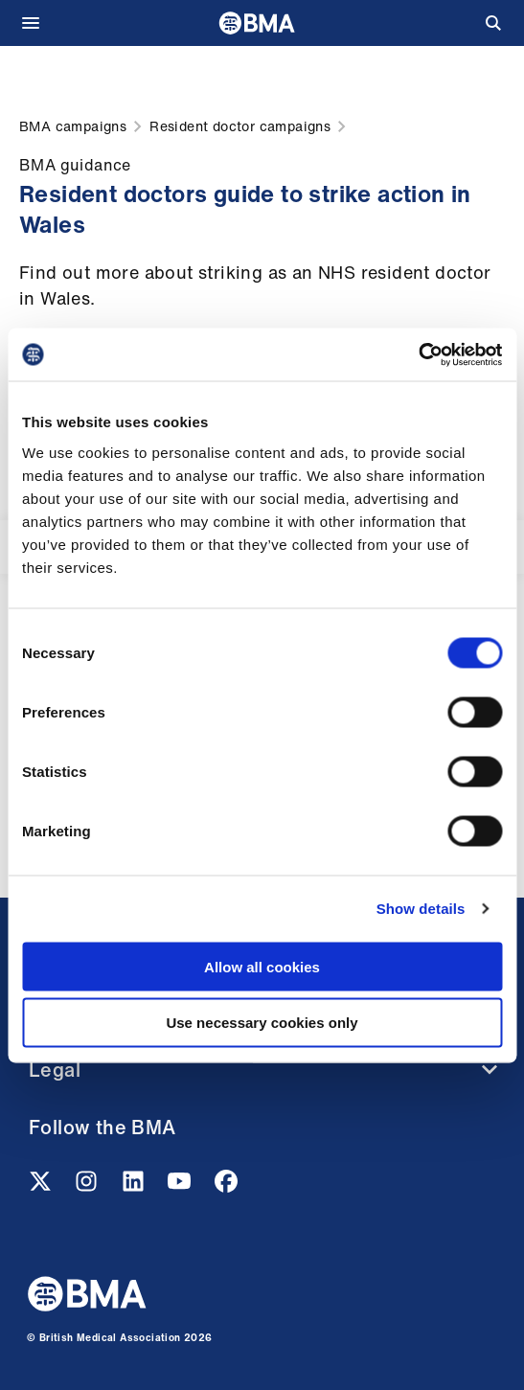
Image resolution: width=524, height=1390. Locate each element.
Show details (421, 908)
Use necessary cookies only (261, 1022)
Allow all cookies (262, 966)
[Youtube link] (181, 1186)
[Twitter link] (42, 1186)
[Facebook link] (226, 1186)
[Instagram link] (88, 1186)
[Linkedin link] (135, 1186)
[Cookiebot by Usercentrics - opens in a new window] (418, 354)
